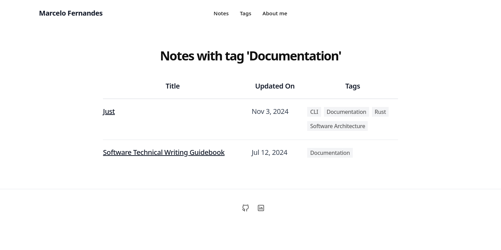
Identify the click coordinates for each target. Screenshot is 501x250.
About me (274, 13)
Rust (380, 112)
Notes (221, 13)
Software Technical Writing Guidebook (163, 152)
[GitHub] (245, 208)
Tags (245, 13)
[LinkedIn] (261, 208)
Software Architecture (337, 126)
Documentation (346, 112)
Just (109, 111)
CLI (314, 112)
